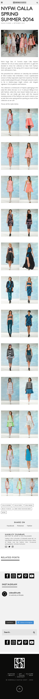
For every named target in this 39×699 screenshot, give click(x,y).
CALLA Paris (18, 505)
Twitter (29, 526)
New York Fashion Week (23, 508)
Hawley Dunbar (6, 23)
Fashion (11, 674)
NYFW (4, 512)
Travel (22, 675)
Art (20, 674)
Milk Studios (6, 508)
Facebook (10, 526)
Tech (31, 675)
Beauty (12, 675)
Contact (21, 677)
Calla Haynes (6, 505)
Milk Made (29, 505)
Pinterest (20, 526)
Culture (29, 674)
